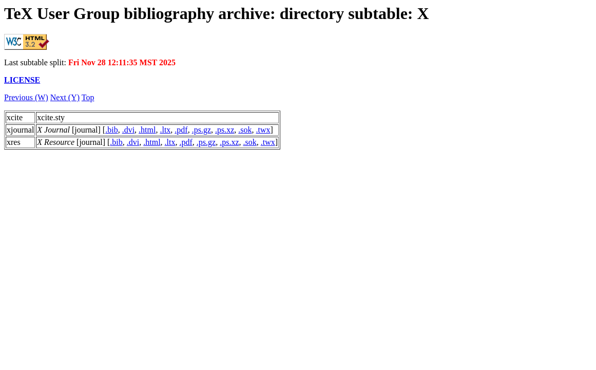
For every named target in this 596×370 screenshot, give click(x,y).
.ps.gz (201, 129)
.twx (263, 129)
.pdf (181, 129)
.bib (111, 129)
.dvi (128, 129)
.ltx (165, 129)
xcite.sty (51, 117)
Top (88, 97)
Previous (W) (26, 97)
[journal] (69, 129)
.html (147, 129)
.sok (245, 129)
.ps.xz (224, 129)
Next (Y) (65, 97)
